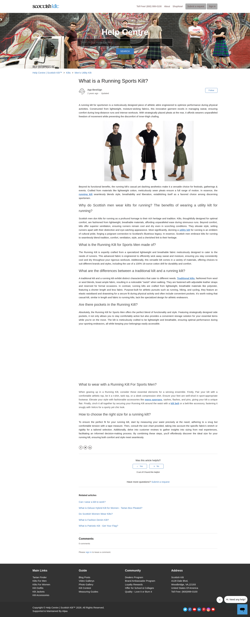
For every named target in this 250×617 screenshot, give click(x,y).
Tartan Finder (40, 577)
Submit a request (195, 6)
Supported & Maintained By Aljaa (50, 611)
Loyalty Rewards (134, 584)
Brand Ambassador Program (140, 580)
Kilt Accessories (41, 595)
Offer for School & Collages (139, 588)
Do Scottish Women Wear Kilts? (96, 513)
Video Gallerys (86, 580)
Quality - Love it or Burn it (138, 591)
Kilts (68, 72)
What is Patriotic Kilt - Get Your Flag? (98, 525)
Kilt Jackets (39, 591)
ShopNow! (178, 6)
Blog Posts (84, 577)
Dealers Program (134, 577)
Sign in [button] (212, 6)
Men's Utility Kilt (83, 72)
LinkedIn (90, 448)
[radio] (140, 466)
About (167, 6)
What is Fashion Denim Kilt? (94, 519)
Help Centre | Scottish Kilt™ (47, 72)
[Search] (125, 42)
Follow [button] (211, 90)
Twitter (85, 448)
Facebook (81, 448)
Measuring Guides (88, 591)
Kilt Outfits (38, 588)
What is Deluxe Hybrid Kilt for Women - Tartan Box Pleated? (110, 508)
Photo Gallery (86, 584)
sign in (89, 552)
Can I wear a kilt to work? (92, 502)
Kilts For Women (41, 584)
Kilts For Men (40, 580)
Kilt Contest (85, 588)
